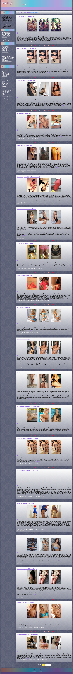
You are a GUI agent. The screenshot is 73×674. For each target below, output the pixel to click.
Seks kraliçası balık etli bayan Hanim (27, 634)
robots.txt (34, 669)
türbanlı (19, 332)
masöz (19, 399)
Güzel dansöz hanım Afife (24, 145)
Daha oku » (54, 40)
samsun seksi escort (37, 73)
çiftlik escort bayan (39, 268)
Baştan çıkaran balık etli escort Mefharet (28, 406)
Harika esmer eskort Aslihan (25, 113)
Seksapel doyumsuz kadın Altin (26, 80)
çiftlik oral (28, 170)
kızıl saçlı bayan (42, 496)
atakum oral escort (40, 202)
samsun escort (24, 73)
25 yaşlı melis (20, 659)
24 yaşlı (28, 138)
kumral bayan (37, 627)
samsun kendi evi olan (22, 268)
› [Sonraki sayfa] (49, 665)
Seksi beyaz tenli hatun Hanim (25, 503)
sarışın (25, 463)
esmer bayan (20, 41)
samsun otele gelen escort (40, 431)
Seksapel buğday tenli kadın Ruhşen (27, 438)
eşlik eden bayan (27, 202)
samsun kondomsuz (21, 562)
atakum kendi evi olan (22, 300)
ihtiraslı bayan (20, 202)
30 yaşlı (19, 73)
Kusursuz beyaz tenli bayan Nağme (27, 569)
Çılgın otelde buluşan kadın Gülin (26, 243)
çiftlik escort (26, 41)
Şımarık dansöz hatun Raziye (25, 602)
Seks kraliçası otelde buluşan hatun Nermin (29, 536)
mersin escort (5, 21)
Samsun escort (9, 15)
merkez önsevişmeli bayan (28, 529)
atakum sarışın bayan (21, 138)
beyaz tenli (19, 431)
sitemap (40, 669)
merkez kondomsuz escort (34, 659)
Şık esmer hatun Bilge (23, 339)
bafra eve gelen (27, 236)
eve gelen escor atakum (33, 41)
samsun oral (23, 170)
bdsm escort (41, 41)
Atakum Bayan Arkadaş (6, 33)
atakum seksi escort (35, 562)
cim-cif (31, 106)
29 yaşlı (28, 268)
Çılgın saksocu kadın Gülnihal (25, 16)
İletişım (15, 8)
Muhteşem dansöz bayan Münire (26, 209)
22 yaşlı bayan (20, 236)
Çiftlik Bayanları (4, 37)
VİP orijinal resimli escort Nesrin (26, 48)
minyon (28, 300)
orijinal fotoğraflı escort (44, 659)
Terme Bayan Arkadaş (6, 35)
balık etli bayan (20, 463)
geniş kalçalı (26, 106)
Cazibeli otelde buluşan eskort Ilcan (27, 470)
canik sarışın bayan (29, 332)
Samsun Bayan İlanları (6, 32)
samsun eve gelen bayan (29, 627)
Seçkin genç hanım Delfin (24, 275)
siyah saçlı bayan (26, 431)
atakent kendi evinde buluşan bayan (37, 236)
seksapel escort (36, 529)
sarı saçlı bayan (20, 627)
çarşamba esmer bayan (28, 496)
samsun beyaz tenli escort (31, 399)
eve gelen (23, 332)
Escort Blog (21, 8)
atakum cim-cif (30, 463)
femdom (38, 399)
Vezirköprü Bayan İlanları (6, 40)
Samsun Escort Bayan (7, 8)
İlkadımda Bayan (5, 39)
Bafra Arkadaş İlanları (5, 34)
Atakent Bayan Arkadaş (6, 36)
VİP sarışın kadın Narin (23, 307)
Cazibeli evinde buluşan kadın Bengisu (28, 372)
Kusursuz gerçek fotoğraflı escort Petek (28, 177)
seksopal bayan (20, 106)
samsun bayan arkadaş (44, 562)
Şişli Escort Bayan (9, 24)
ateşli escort (43, 529)
